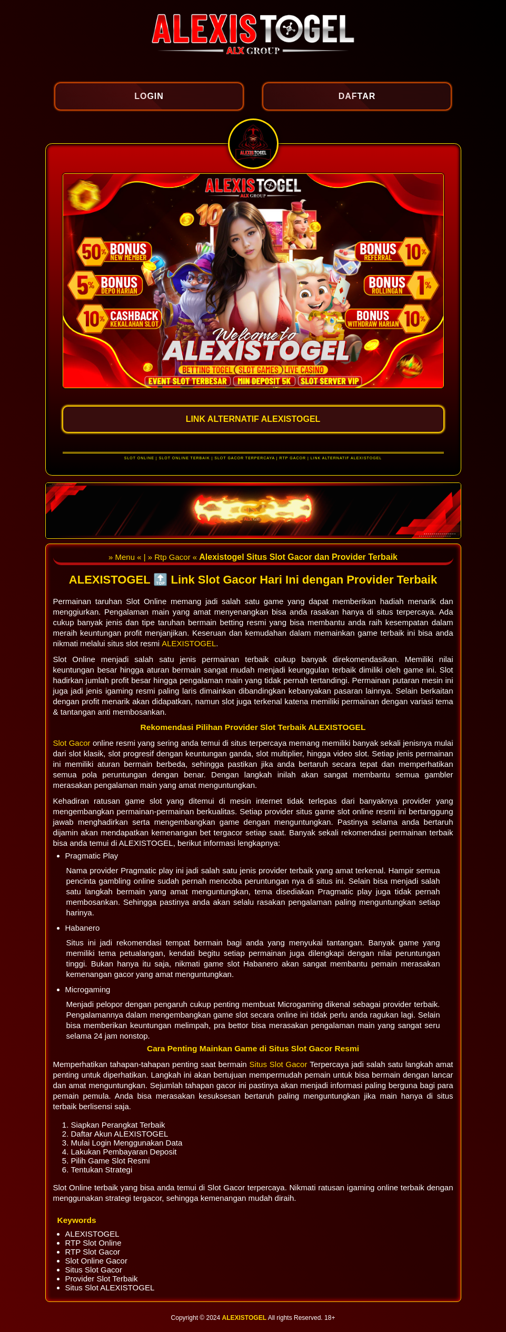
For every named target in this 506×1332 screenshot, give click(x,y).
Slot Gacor (73, 742)
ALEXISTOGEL (189, 643)
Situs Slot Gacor (280, 1064)
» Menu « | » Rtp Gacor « (153, 556)
